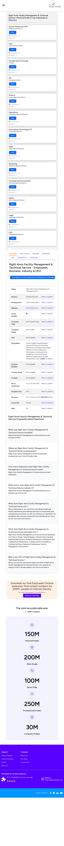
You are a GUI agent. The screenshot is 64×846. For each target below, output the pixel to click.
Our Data (24, 759)
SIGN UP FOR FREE (32, 596)
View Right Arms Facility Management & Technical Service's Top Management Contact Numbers (33, 277)
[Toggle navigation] (3, 6)
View (12, 32)
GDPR (3, 762)
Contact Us (25, 762)
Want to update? (47, 297)
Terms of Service (7, 759)
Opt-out (4, 766)
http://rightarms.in (32, 308)
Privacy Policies (6, 755)
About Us (24, 755)
